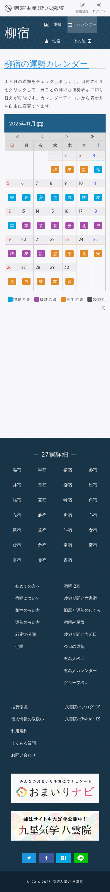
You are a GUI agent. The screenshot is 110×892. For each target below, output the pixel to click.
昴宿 (17, 470)
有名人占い (74, 658)
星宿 (93, 485)
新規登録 (82, 8)
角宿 (93, 500)
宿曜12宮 (72, 586)
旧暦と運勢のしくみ (82, 610)
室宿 (67, 545)
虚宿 (17, 545)
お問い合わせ (23, 755)
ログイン (99, 8)
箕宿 (42, 530)
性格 (52, 40)
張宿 (17, 500)
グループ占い (76, 682)
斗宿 (67, 530)
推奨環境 (19, 707)
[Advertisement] (55, 371)
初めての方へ (27, 586)
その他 (82, 40)
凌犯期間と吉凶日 (80, 634)
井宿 (17, 485)
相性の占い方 (27, 610)
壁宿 (93, 545)
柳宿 (67, 485)
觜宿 (67, 470)
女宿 (93, 530)
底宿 (42, 515)
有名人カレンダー (80, 670)
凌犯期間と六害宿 (80, 598)
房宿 (67, 515)
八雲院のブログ (82, 707)
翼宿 (42, 500)
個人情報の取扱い (27, 719)
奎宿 (17, 560)
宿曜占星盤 (74, 622)
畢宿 (42, 470)
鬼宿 (42, 485)
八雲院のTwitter (82, 719)
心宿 (93, 515)
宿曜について (27, 598)
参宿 (93, 470)
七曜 (19, 646)
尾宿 (17, 530)
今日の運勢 (74, 646)
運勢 (52, 24)
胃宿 (67, 560)
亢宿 (17, 515)
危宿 (42, 545)
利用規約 (19, 731)
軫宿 (67, 500)
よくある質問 (23, 743)
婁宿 (42, 560)
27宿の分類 (25, 634)
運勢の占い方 (27, 622)
